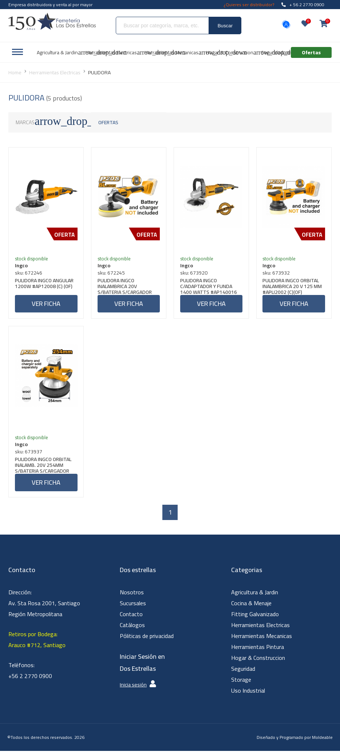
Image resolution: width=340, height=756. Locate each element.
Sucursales (133, 608)
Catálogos (132, 630)
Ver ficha (46, 305)
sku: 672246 (29, 274)
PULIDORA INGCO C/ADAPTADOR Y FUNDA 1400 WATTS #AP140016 (209, 287)
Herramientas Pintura (257, 651)
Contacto (131, 619)
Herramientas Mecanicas (261, 640)
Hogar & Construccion (258, 662)
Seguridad (243, 673)
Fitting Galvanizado (255, 619)
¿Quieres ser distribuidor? (249, 4)
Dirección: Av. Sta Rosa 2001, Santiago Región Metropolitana (44, 608)
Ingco (22, 266)
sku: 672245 (112, 274)
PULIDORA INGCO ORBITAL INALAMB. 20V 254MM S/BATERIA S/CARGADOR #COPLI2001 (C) (44, 468)
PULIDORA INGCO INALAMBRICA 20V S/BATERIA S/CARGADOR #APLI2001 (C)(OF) (126, 287)
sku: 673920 (195, 274)
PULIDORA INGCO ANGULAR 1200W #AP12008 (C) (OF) (45, 285)
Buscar (225, 25)
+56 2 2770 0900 (30, 681)
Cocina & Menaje (251, 608)
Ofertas (108, 122)
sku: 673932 (277, 274)
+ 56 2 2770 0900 (302, 4)
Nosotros (132, 597)
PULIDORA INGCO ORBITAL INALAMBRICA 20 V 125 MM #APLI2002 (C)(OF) (293, 287)
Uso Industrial (248, 695)
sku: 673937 (29, 455)
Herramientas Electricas (260, 630)
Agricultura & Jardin (254, 597)
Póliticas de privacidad (147, 640)
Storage (241, 684)
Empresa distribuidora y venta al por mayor (50, 4)
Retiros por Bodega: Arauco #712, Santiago (37, 644)
